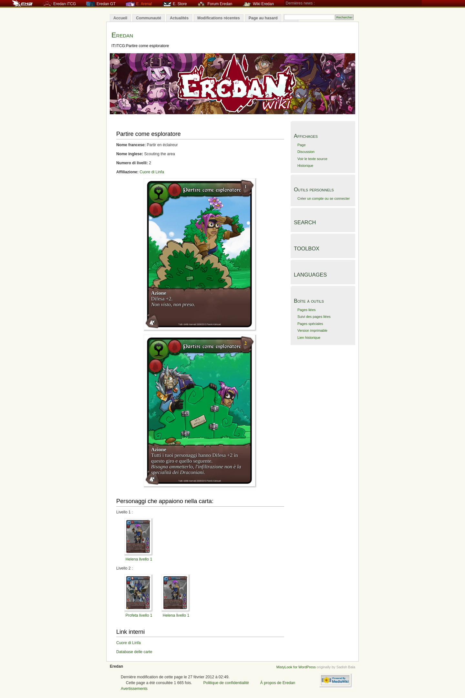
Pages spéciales (310, 324)
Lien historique (308, 337)
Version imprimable (312, 330)
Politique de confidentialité (226, 683)
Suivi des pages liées (314, 317)
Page (301, 145)
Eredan (122, 35)
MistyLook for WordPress (296, 667)
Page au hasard (263, 18)
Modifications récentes (218, 18)
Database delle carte (134, 652)
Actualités (179, 18)
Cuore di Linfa (152, 172)
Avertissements (134, 688)
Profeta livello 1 (138, 615)
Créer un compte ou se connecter (323, 198)
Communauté (148, 18)
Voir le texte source (312, 159)
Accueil (120, 18)
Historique (305, 165)
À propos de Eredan (277, 683)
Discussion (306, 152)
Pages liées (306, 310)
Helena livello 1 (139, 559)
